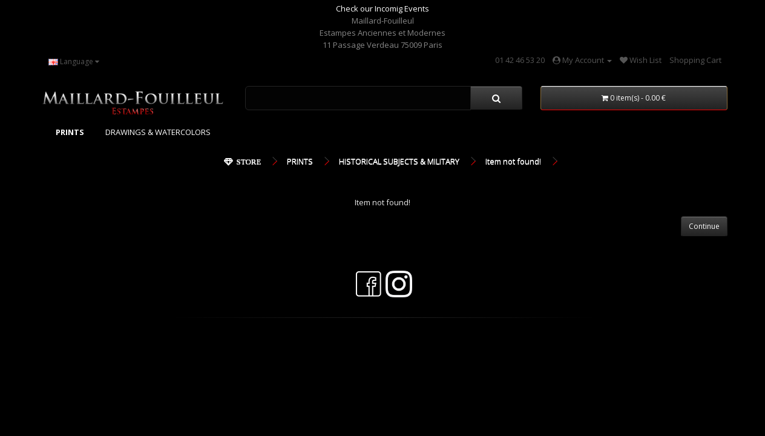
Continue (704, 226)
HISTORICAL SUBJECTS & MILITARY (399, 161)
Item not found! (513, 161)
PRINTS (300, 161)
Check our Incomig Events (382, 8)
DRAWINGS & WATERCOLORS (158, 132)
